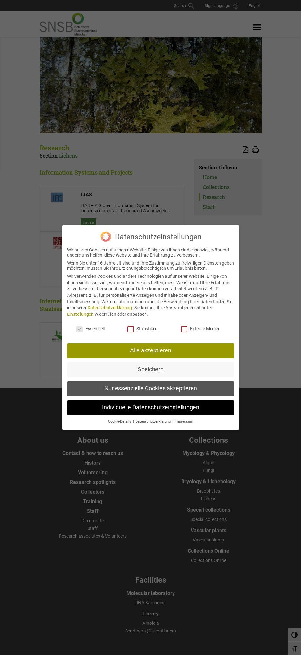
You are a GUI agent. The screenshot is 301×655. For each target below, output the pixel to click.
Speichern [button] (151, 365)
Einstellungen (80, 310)
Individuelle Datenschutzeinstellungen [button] (150, 403)
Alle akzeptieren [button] (150, 346)
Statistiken (142, 324)
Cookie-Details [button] (120, 417)
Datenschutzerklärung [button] (154, 417)
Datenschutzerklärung (110, 303)
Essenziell (90, 324)
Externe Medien (201, 324)
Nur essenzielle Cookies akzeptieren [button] (150, 384)
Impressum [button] (184, 417)
